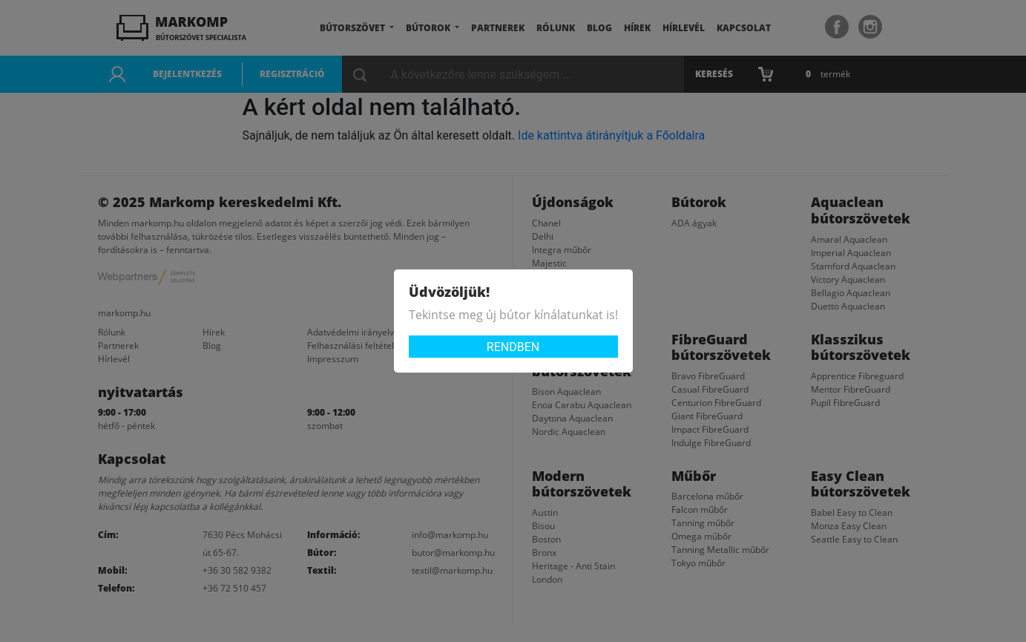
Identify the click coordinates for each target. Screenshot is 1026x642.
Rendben (513, 347)
